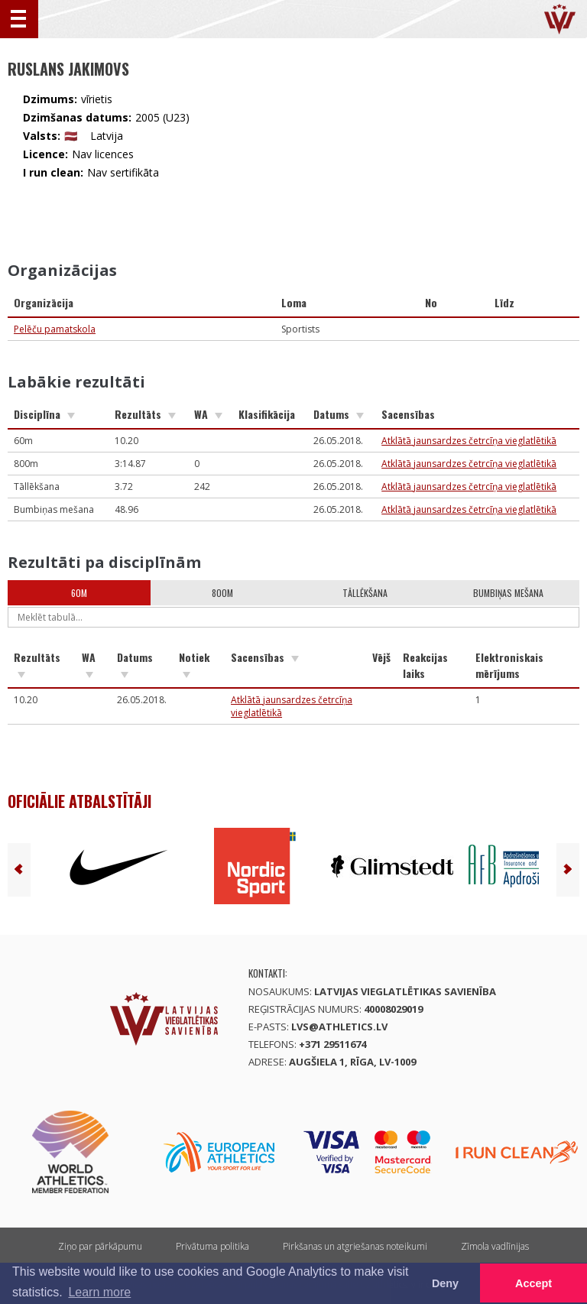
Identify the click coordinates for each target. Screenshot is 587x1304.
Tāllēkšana (365, 592)
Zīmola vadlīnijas (495, 1246)
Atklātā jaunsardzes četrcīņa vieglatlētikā (468, 440)
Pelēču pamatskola (55, 329)
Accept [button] (533, 1283)
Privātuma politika (212, 1246)
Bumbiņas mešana (508, 592)
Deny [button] (445, 1283)
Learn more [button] (99, 1292)
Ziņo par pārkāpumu (100, 1246)
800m (222, 592)
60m (79, 592)
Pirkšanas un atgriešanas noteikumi (355, 1246)
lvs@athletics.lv (339, 1026)
